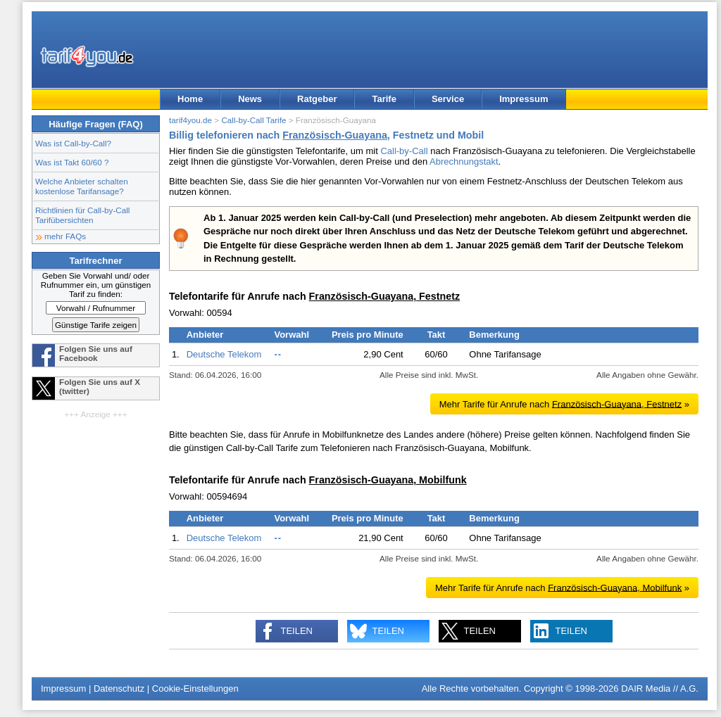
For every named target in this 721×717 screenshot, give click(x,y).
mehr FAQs (65, 236)
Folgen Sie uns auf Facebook (95, 353)
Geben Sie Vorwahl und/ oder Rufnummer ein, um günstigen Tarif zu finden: (96, 284)
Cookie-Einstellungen (195, 688)
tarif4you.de (190, 120)
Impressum (523, 99)
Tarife (384, 99)
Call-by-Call (403, 151)
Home (190, 99)
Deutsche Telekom (224, 354)
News (250, 99)
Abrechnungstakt (464, 161)
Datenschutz (119, 688)
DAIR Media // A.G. (659, 688)
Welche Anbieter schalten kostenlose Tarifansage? (81, 186)
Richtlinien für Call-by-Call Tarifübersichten (82, 214)
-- (278, 354)
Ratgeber (317, 99)
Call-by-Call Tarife (253, 120)
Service (448, 99)
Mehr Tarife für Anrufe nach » (564, 403)
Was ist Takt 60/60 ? (72, 162)
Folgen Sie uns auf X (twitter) (99, 386)
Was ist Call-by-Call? (73, 143)
